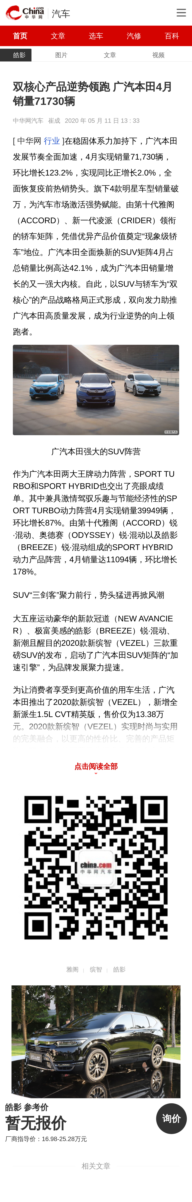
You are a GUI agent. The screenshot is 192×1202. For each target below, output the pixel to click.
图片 (61, 55)
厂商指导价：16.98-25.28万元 (46, 1139)
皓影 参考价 (26, 1107)
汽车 (61, 14)
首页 (20, 36)
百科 (172, 36)
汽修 (134, 36)
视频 (158, 55)
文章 (58, 36)
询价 (171, 1118)
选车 (96, 36)
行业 (52, 140)
